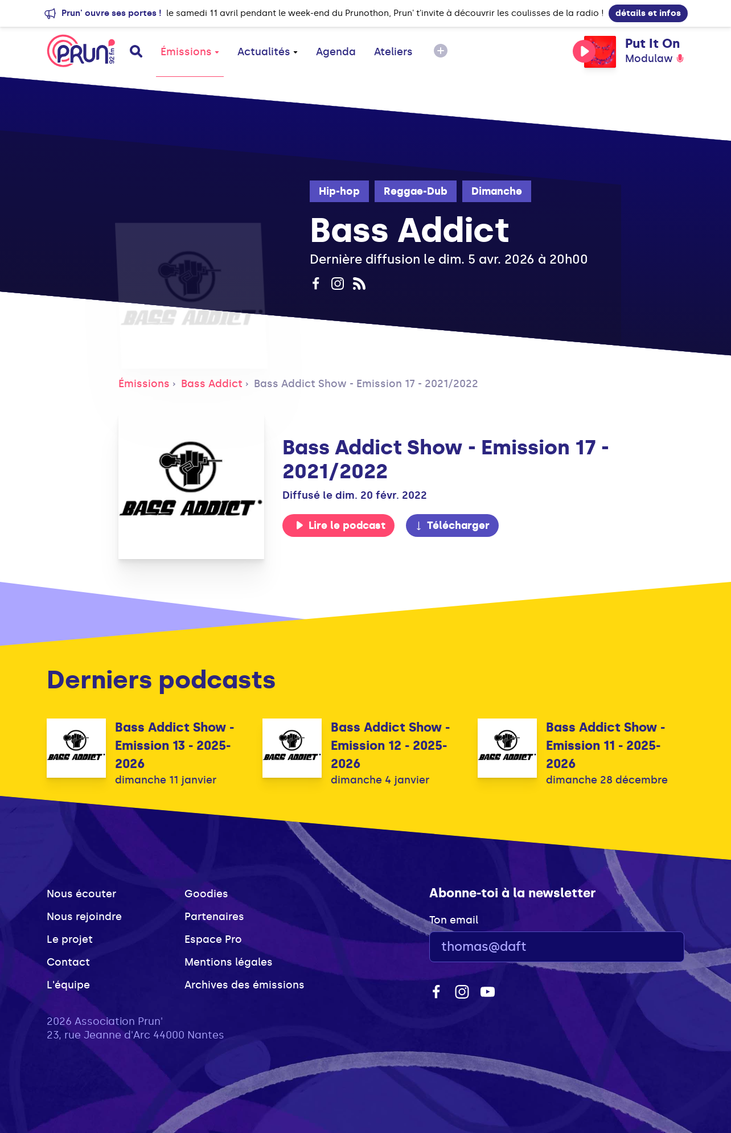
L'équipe (68, 985)
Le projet (70, 939)
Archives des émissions (244, 985)
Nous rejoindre (84, 916)
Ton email (453, 920)
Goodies (206, 894)
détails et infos (648, 13)
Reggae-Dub (415, 191)
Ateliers (393, 52)
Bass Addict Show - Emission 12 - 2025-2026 (390, 745)
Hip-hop (339, 191)
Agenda (336, 52)
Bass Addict (212, 383)
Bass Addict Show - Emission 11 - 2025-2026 (605, 745)
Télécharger (452, 525)
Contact (68, 962)
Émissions (190, 52)
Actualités (267, 52)
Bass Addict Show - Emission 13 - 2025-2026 (174, 745)
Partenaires (214, 916)
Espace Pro (213, 939)
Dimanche (496, 191)
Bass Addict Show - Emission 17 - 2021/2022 (366, 383)
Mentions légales (228, 962)
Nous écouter (81, 894)
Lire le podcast (340, 525)
